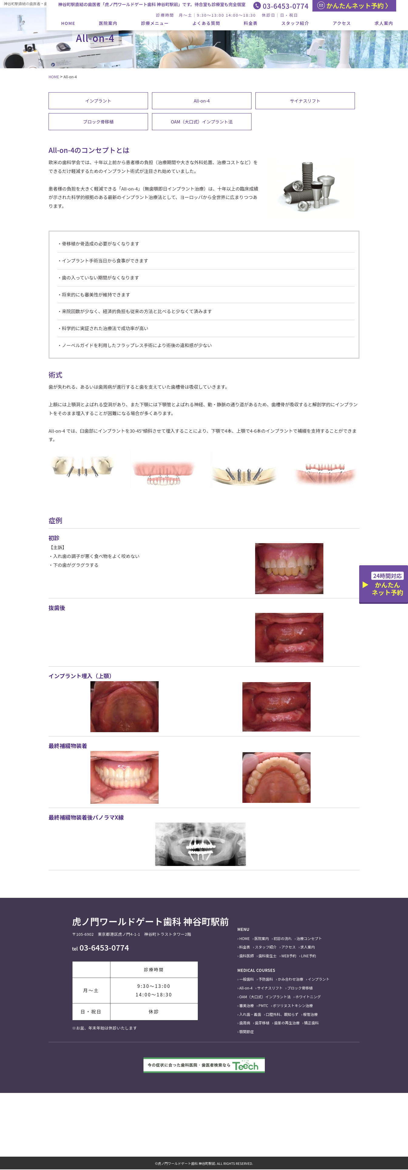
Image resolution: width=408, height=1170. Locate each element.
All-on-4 (202, 100)
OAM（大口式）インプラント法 (202, 122)
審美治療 (246, 1006)
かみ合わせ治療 (290, 979)
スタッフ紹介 (295, 23)
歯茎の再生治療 (286, 1023)
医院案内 (108, 23)
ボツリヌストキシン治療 (293, 1006)
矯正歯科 (311, 1023)
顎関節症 (246, 1032)
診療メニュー (155, 23)
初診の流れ (283, 939)
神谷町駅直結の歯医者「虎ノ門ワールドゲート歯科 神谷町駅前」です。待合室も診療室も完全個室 (152, 4)
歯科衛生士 (267, 956)
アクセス (342, 23)
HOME (68, 23)
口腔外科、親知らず (282, 1014)
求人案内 (384, 23)
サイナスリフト (305, 100)
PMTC (263, 1006)
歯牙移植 (262, 1023)
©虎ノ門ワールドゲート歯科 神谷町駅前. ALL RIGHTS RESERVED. (204, 1164)
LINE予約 (308, 956)
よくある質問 (206, 23)
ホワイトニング (308, 997)
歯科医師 (246, 956)
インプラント (319, 979)
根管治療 (310, 1014)
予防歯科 (265, 979)
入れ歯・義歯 (250, 1014)
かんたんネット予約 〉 (354, 5)
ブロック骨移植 (98, 122)
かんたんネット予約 (387, 584)
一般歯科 (246, 979)
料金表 (251, 23)
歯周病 (244, 1023)
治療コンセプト (309, 939)
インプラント (98, 100)
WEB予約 (288, 956)
